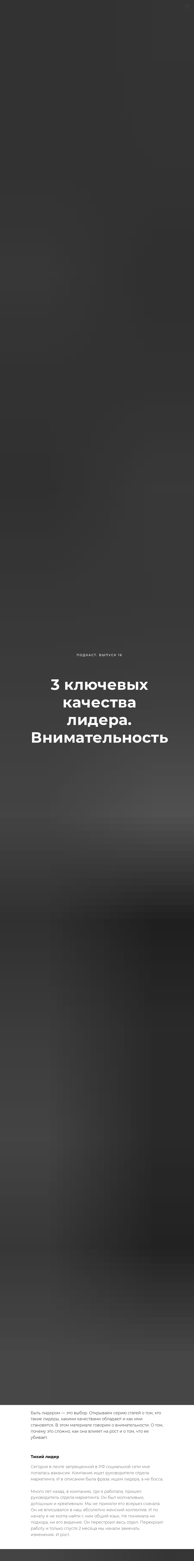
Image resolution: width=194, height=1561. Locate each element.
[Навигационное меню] (187, 6)
